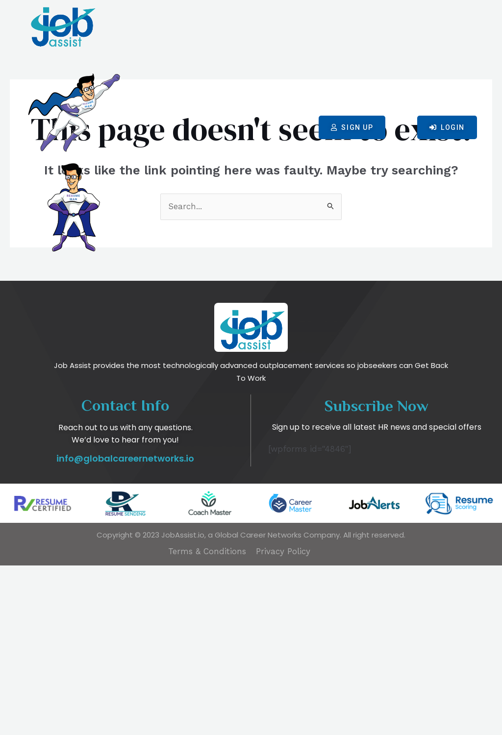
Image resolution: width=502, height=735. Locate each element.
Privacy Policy (283, 721)
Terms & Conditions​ (207, 721)
